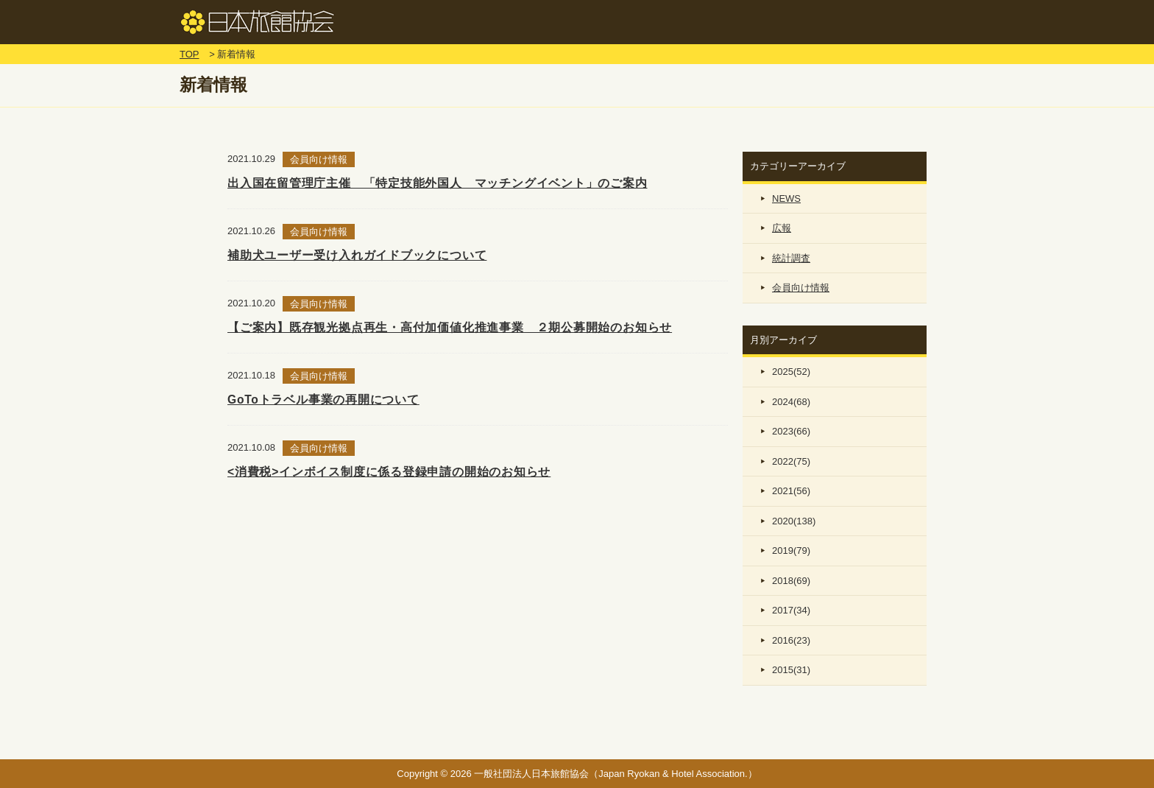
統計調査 (791, 258)
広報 (781, 227)
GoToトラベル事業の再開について (323, 399)
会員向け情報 (800, 287)
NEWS (786, 198)
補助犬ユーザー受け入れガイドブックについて (356, 255)
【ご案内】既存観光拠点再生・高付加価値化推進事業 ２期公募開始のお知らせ (449, 327)
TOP (189, 54)
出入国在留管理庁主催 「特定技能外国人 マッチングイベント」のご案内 (437, 183)
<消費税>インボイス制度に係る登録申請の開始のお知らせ (389, 471)
